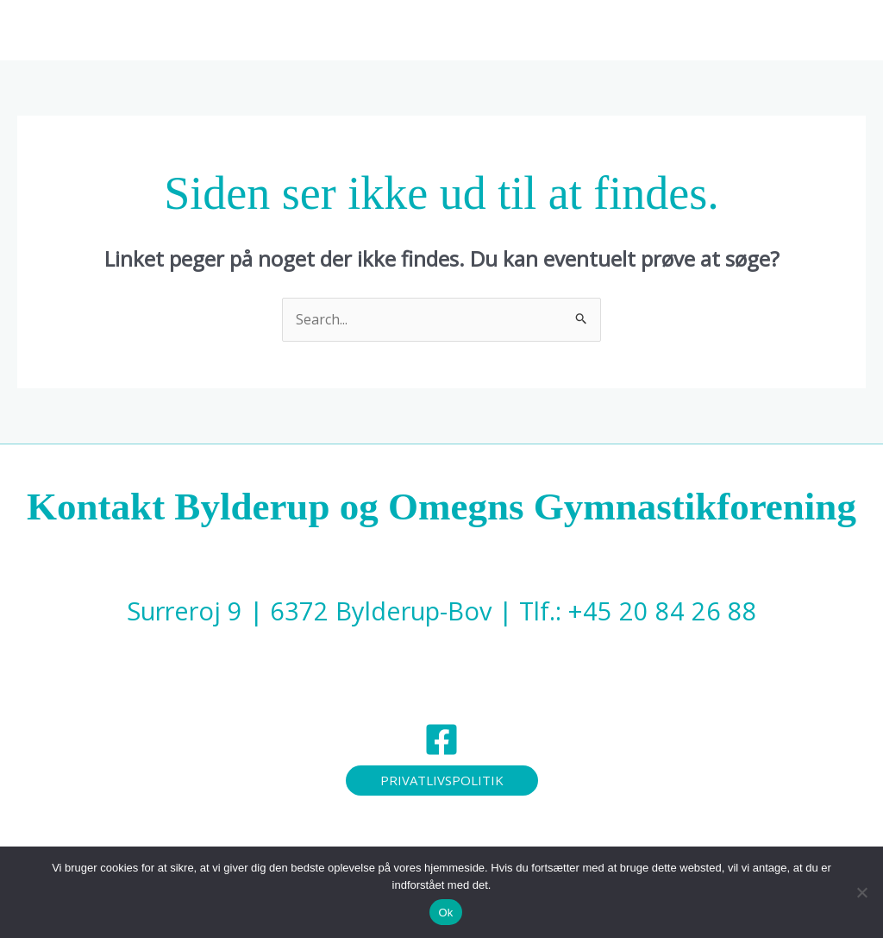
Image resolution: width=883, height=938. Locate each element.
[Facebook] (441, 739)
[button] (460, 30)
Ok (445, 912)
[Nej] (861, 892)
